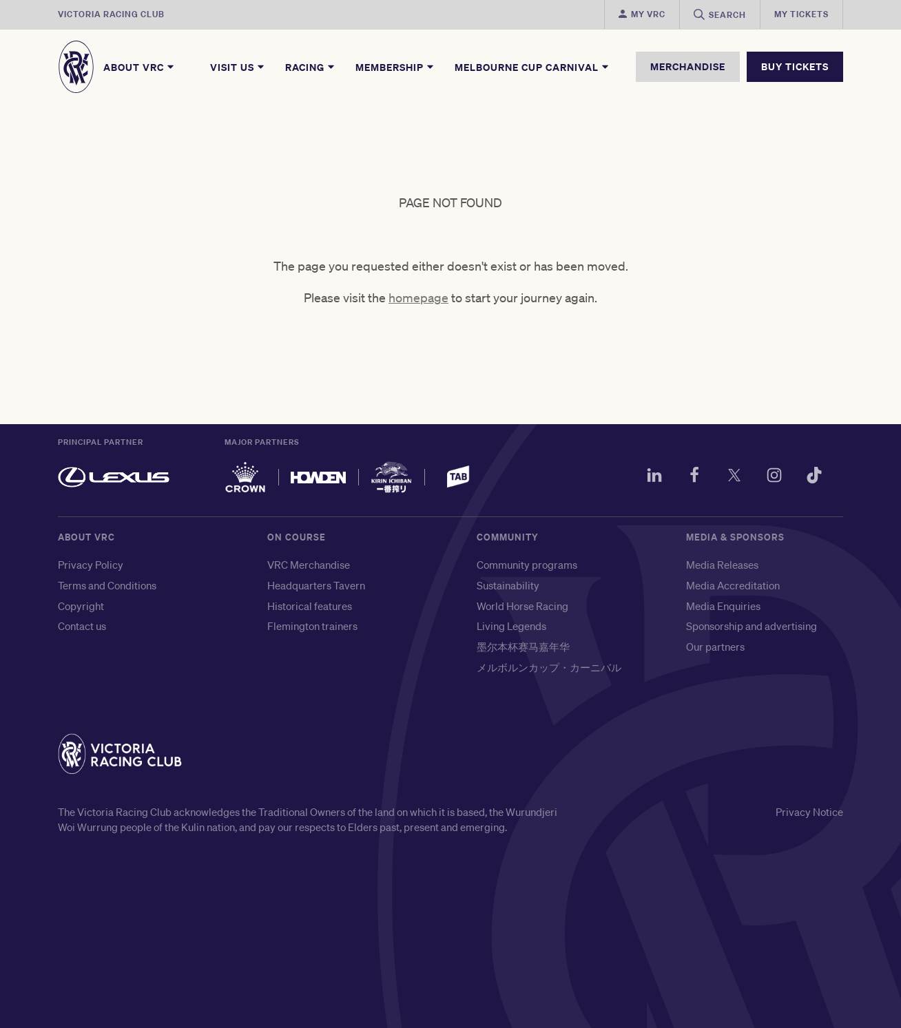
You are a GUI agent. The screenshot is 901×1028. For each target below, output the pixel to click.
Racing (310, 67)
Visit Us (238, 67)
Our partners (715, 646)
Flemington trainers (312, 626)
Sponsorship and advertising (751, 626)
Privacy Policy (90, 564)
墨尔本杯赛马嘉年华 (523, 646)
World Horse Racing (522, 606)
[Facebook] (694, 477)
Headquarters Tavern (316, 585)
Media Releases (722, 564)
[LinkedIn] (654, 477)
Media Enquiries (723, 606)
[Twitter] (734, 477)
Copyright (81, 606)
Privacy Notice (809, 812)
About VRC (139, 67)
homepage (418, 297)
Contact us (82, 626)
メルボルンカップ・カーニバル (549, 667)
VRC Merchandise (308, 564)
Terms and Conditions (107, 585)
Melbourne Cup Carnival (532, 67)
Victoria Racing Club (111, 14)
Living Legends (511, 626)
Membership (395, 67)
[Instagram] (774, 477)
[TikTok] (814, 477)
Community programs (527, 564)
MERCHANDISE (687, 66)
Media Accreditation (733, 585)
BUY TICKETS (795, 66)
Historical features (309, 606)
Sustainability (508, 585)
